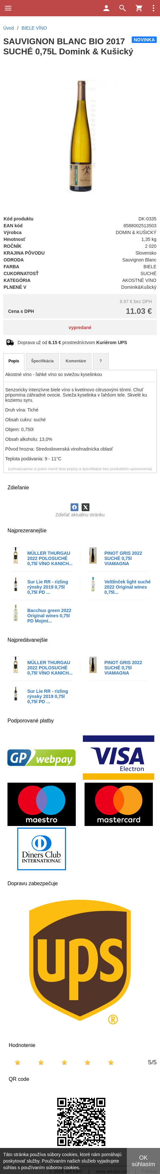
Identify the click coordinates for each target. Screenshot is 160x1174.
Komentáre (76, 361)
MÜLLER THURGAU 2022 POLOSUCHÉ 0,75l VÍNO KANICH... (50, 558)
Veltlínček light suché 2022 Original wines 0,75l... (127, 587)
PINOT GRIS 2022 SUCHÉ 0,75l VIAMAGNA (123, 558)
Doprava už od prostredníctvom (72, 342)
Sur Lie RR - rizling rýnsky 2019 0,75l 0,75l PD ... (47, 587)
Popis (13, 361)
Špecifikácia (42, 361)
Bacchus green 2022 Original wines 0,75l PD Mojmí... (49, 615)
